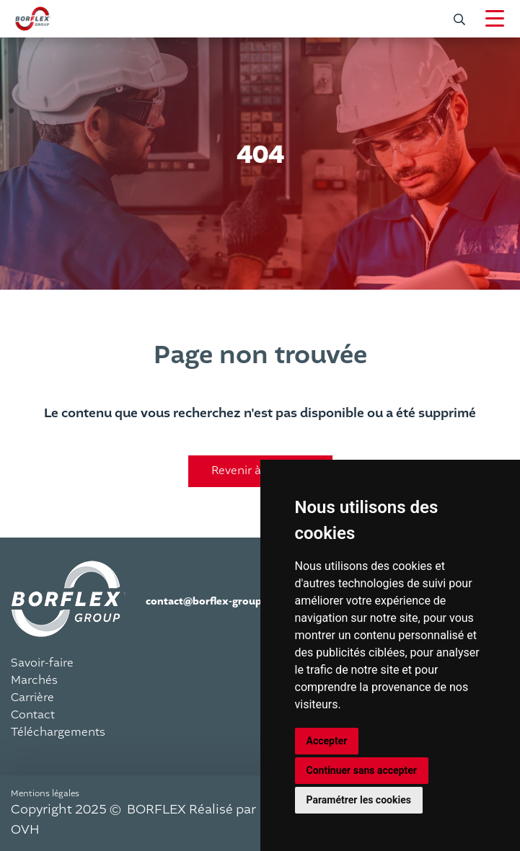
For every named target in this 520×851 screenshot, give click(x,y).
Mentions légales (45, 793)
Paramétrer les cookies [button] (359, 800)
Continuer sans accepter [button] (362, 770)
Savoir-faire (42, 663)
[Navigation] (494, 18)
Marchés (34, 680)
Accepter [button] (327, 741)
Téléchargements (58, 732)
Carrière (32, 697)
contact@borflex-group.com (216, 601)
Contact (33, 715)
